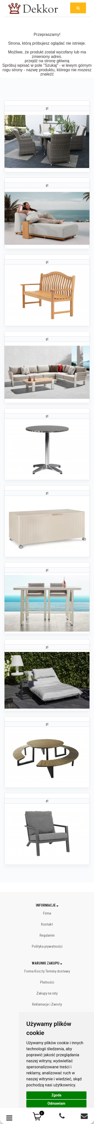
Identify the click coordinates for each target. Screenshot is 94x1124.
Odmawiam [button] (56, 1103)
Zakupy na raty (47, 993)
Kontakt (47, 924)
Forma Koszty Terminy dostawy (47, 971)
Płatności (47, 982)
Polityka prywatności (47, 946)
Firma (47, 913)
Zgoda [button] (56, 1095)
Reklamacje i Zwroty (47, 1004)
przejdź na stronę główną (47, 61)
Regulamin (47, 935)
